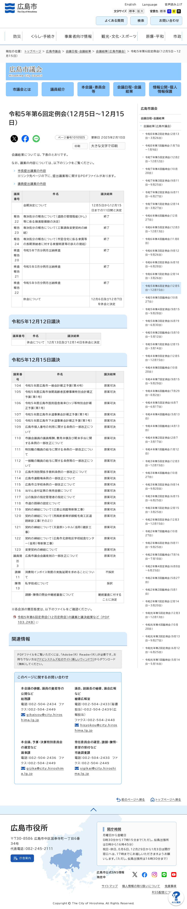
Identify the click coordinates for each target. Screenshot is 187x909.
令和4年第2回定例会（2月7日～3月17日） (161, 440)
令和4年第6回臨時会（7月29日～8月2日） (162, 393)
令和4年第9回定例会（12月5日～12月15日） (162, 358)
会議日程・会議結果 (78, 51)
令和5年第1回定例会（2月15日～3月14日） (162, 346)
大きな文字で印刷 (104, 145)
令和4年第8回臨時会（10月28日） (161, 370)
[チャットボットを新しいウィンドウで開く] (176, 904)
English (130, 4)
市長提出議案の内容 (32, 170)
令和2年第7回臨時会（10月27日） (161, 533)
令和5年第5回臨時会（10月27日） (161, 299)
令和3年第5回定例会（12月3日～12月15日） (162, 463)
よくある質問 (114, 20)
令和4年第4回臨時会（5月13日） (162, 416)
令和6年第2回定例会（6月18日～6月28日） (162, 264)
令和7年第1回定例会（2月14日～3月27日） (162, 206)
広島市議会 (53, 51)
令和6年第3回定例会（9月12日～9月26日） (162, 253)
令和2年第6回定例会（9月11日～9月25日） (162, 545)
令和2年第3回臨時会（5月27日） (162, 580)
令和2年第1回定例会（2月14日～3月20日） (162, 603)
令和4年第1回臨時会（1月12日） (162, 451)
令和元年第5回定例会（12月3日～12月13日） (162, 615)
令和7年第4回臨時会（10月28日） (161, 171)
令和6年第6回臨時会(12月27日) (161, 218)
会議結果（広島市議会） (111, 51)
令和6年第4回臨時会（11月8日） (162, 241)
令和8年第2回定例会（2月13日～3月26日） (162, 136)
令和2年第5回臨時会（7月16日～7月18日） (162, 557)
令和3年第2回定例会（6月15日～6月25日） (162, 498)
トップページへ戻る (168, 799)
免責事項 (171, 886)
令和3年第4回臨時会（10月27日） (161, 475)
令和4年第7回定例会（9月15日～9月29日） (162, 381)
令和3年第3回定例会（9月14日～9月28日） (162, 487)
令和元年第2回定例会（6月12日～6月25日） (162, 650)
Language (149, 4)
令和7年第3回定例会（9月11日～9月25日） (162, 183)
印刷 (77, 146)
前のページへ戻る (133, 799)
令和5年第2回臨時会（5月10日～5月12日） (162, 335)
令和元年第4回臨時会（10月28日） (161, 627)
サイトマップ (110, 886)
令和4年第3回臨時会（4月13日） (162, 428)
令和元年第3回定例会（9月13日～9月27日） (162, 638)
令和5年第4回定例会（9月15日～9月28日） (162, 311)
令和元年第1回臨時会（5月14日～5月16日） (162, 662)
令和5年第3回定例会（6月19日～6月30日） (162, 323)
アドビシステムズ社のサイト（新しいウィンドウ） (65, 659)
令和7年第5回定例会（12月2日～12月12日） (162, 159)
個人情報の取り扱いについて (141, 886)
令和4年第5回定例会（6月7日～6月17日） (161, 405)
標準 (131, 11)
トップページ (33, 51)
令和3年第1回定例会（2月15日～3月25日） (162, 510)
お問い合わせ (169, 20)
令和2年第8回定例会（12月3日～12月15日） (162, 522)
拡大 (140, 11)
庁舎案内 (25, 858)
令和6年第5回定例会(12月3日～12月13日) (162, 229)
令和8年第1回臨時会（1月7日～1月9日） (162, 148)
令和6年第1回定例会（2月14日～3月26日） (162, 276)
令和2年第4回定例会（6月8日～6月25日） (162, 568)
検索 (141, 20)
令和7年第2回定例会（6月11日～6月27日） (162, 194)
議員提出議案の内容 (32, 183)
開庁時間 (114, 829)
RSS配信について (164, 892)
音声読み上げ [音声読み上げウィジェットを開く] (173, 4)
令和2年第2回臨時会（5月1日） (161, 592)
